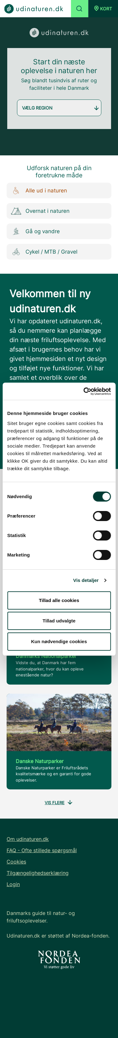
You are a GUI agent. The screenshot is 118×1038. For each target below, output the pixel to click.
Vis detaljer (86, 580)
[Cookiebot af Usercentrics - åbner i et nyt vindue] (84, 391)
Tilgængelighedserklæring (38, 873)
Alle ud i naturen (37, 191)
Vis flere (59, 803)
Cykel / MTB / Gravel (42, 252)
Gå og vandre (34, 231)
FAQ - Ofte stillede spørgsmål (42, 850)
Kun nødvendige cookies (59, 641)
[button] (103, 8)
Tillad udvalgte (59, 620)
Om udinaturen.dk (28, 839)
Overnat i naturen (39, 211)
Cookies (16, 861)
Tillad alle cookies (59, 600)
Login (13, 884)
